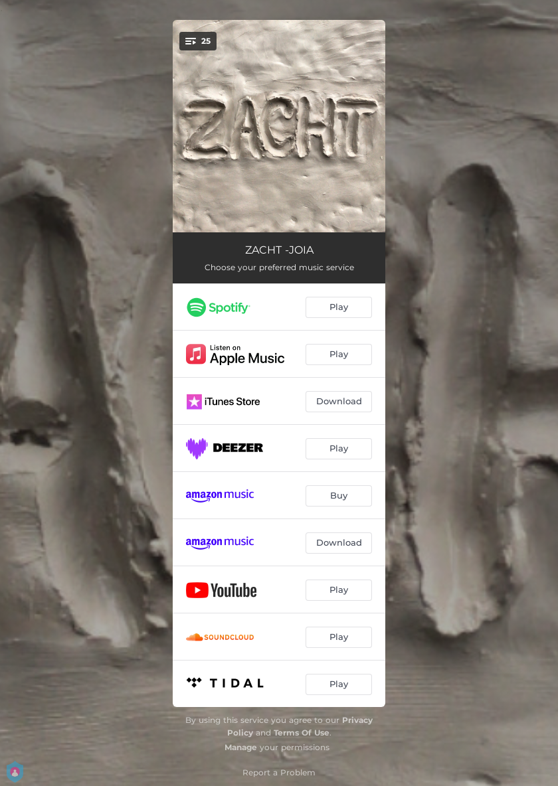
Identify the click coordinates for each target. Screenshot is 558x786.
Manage (241, 747)
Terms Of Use (301, 733)
